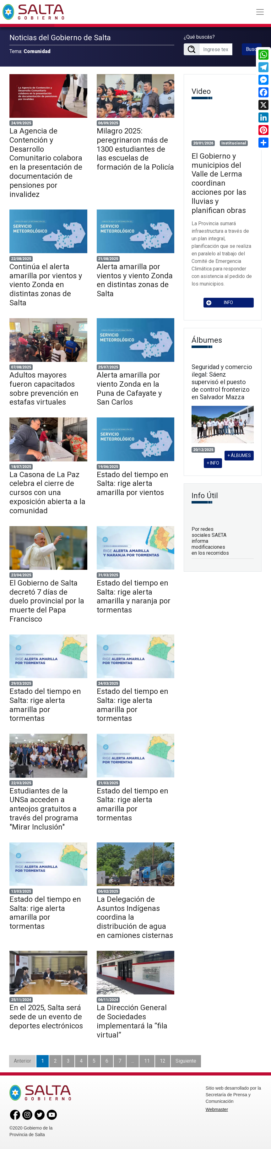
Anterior (22, 1061)
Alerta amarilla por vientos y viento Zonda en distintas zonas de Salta (135, 280)
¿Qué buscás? (199, 37)
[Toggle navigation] (260, 12)
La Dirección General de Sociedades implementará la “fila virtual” (132, 1021)
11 (147, 1061)
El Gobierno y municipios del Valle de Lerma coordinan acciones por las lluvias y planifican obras (219, 183)
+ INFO (213, 463)
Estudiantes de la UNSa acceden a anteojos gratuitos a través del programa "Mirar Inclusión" (43, 809)
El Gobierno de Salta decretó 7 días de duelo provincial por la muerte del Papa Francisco (46, 601)
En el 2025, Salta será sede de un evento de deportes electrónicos (46, 1016)
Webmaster (217, 1109)
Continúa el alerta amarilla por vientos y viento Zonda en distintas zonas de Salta (45, 284)
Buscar (253, 49)
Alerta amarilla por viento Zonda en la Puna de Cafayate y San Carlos (129, 388)
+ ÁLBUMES (239, 455)
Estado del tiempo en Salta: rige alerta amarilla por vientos (132, 483)
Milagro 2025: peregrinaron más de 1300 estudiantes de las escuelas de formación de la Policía (135, 149)
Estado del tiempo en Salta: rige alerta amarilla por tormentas (45, 705)
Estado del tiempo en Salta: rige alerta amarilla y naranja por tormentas (134, 596)
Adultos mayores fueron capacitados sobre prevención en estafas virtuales (44, 388)
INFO (219, 302)
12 (162, 1061)
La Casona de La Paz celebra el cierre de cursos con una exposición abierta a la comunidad (47, 492)
